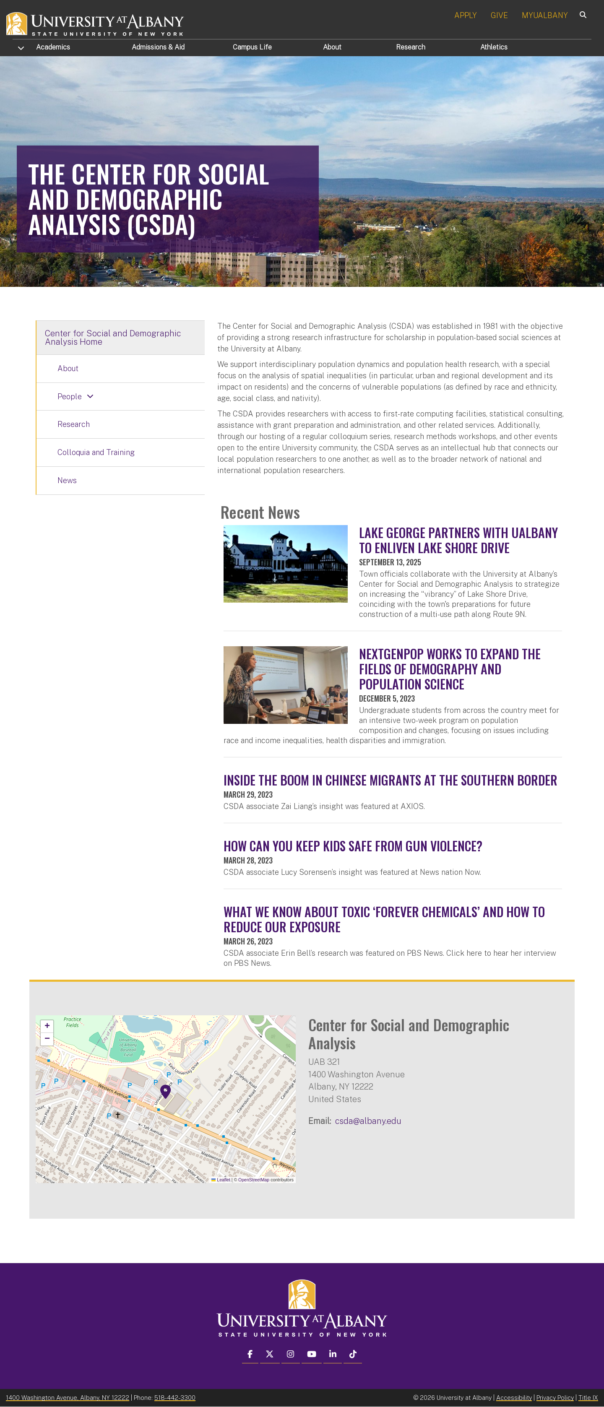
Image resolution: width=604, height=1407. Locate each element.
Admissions (158, 47)
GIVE (499, 15)
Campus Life (252, 47)
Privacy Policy (555, 1397)
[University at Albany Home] (95, 22)
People (69, 396)
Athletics (494, 47)
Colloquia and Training (96, 452)
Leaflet (220, 1179)
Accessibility (514, 1397)
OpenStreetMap (253, 1179)
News (67, 480)
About (332, 47)
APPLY (465, 15)
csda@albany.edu (368, 1121)
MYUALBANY (545, 15)
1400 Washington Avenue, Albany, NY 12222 (67, 1397)
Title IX (588, 1397)
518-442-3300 (174, 1397)
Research (410, 47)
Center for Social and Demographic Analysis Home (113, 337)
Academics (53, 47)
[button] (165, 1092)
